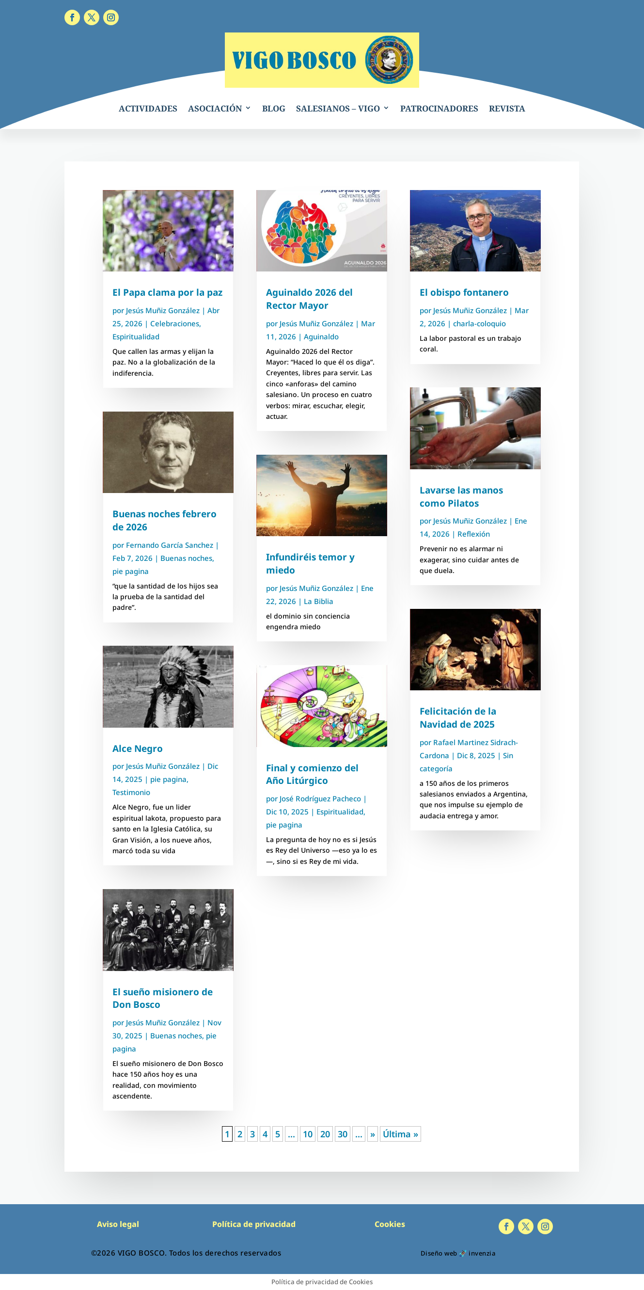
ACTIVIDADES (148, 108)
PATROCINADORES (439, 108)
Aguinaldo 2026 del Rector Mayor (309, 299)
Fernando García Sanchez (169, 545)
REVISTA (507, 108)
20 (325, 1134)
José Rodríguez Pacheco (320, 798)
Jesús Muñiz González (163, 310)
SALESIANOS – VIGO (338, 108)
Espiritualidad (135, 336)
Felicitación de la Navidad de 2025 (458, 718)
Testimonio (131, 792)
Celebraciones (174, 323)
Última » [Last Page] (400, 1134)
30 (342, 1134)
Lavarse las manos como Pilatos (461, 497)
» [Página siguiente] (372, 1134)
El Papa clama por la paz (167, 292)
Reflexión (473, 534)
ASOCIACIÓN (215, 108)
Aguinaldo (321, 336)
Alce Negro (137, 748)
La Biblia (318, 601)
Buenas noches (186, 558)
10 (308, 1134)
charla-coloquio (479, 323)
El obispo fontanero (464, 292)
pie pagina (130, 571)
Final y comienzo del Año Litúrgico (312, 774)
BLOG (273, 108)
